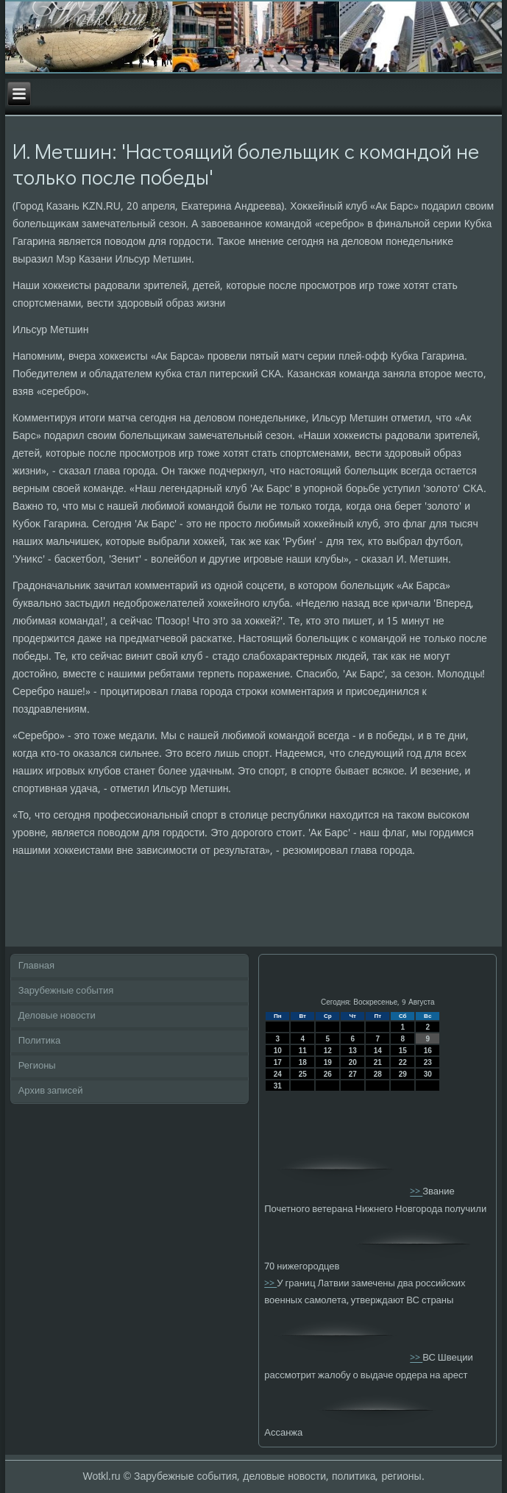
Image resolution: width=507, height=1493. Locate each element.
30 (428, 1074)
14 (378, 1051)
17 (278, 1062)
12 (328, 1051)
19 (328, 1062)
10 (278, 1051)
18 (303, 1062)
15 (403, 1051)
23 (428, 1062)
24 (278, 1074)
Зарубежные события (66, 991)
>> (416, 1192)
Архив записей (50, 1091)
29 (403, 1074)
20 (353, 1062)
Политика (39, 1041)
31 (278, 1086)
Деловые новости (57, 1016)
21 (378, 1062)
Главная (36, 966)
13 (353, 1051)
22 (403, 1062)
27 (353, 1074)
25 (303, 1074)
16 (428, 1051)
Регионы (37, 1066)
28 (378, 1074)
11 (303, 1051)
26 (328, 1074)
